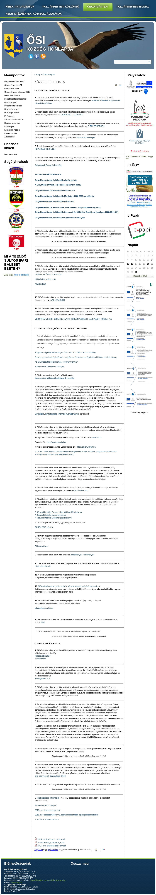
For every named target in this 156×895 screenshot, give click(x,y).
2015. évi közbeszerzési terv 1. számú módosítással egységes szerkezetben (66, 815)
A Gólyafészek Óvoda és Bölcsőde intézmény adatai (58, 185)
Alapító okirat (40, 284)
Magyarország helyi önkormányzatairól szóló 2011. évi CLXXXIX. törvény (65, 352)
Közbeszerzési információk (48, 798)
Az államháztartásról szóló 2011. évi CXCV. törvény (56, 362)
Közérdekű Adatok (12, 130)
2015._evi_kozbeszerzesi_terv (47, 810)
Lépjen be (38, 850)
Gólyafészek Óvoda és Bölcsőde (48, 165)
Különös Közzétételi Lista (45, 279)
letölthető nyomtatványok (68, 414)
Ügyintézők (39, 414)
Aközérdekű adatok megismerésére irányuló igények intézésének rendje (68, 586)
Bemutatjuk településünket (15, 99)
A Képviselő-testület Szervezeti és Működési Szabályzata (58, 512)
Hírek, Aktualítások (20, 6)
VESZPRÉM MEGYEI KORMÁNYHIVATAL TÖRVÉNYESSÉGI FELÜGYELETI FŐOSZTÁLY (73, 319)
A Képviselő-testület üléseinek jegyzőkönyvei (53, 518)
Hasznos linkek (10, 154)
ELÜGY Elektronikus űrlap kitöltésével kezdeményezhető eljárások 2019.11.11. (139, 204)
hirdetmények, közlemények (82, 555)
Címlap (37, 75)
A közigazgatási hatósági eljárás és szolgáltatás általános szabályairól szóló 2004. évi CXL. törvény (76, 357)
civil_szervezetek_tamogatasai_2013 (50, 776)
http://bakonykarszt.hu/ (86, 447)
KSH (43, 622)
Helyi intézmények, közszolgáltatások (34, 13)
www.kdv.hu (97, 437)
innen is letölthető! (21, 275)
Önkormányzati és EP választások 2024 (13, 87)
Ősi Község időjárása (139, 412)
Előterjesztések (41, 546)
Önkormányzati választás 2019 (17, 92)
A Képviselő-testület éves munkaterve (50, 515)
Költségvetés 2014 (42, 656)
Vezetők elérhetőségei (85, 138)
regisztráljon (53, 850)
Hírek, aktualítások (12, 95)
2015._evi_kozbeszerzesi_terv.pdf (51, 846)
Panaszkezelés (10, 133)
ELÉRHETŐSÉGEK (99, 100)
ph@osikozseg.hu (57, 880)
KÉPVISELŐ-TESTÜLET (45, 149)
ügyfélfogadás (51, 414)
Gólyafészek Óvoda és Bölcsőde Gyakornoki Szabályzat (60, 218)
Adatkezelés (9, 137)
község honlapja (57, 43)
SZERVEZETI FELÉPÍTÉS (72, 115)
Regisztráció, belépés (140, 151)
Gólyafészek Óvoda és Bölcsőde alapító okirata (56, 180)
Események (9, 126)
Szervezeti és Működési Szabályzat (49, 367)
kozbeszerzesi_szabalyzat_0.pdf (50, 842)
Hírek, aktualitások (42, 566)
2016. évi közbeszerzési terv (46, 819)
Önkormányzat (98, 6)
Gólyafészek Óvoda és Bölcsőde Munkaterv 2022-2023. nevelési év (64, 196)
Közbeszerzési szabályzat (45, 805)
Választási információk (13, 120)
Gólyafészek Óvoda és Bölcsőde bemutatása (55, 190)
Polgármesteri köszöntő (60, 6)
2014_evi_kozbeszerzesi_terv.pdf (51, 839)
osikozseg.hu (16, 882)
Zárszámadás (40, 659)
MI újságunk (9, 116)
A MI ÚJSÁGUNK (57, 300)
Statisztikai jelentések (44, 608)
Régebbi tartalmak (12, 123)
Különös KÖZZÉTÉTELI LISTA (48, 174)
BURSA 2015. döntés (44, 527)
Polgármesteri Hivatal (133, 6)
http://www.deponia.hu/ (56, 442)
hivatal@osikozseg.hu (39, 880)
